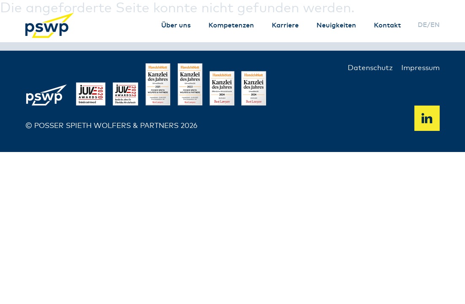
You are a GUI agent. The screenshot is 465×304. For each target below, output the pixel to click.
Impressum (420, 68)
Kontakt (387, 25)
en (435, 25)
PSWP (50, 25)
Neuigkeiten (336, 25)
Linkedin (427, 118)
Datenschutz (370, 68)
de (422, 25)
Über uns (176, 25)
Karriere (285, 25)
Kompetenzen (231, 25)
